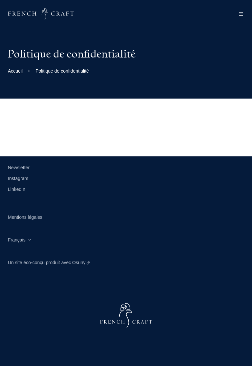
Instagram (18, 178)
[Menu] (239, 14)
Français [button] (17, 239)
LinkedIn (16, 189)
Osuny (78, 262)
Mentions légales (25, 217)
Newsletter (19, 167)
